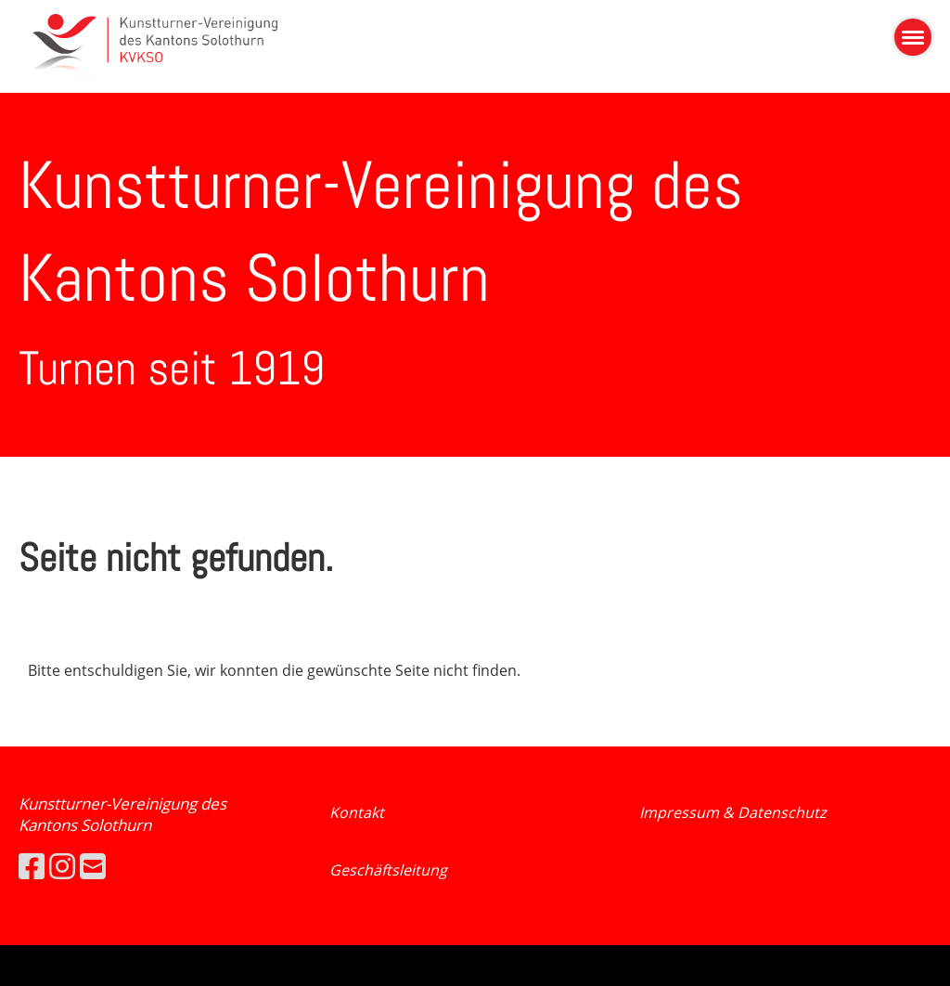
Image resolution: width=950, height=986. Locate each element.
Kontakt (356, 812)
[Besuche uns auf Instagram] (62, 866)
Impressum (681, 812)
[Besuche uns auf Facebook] (32, 866)
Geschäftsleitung (388, 870)
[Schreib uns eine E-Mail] (93, 866)
